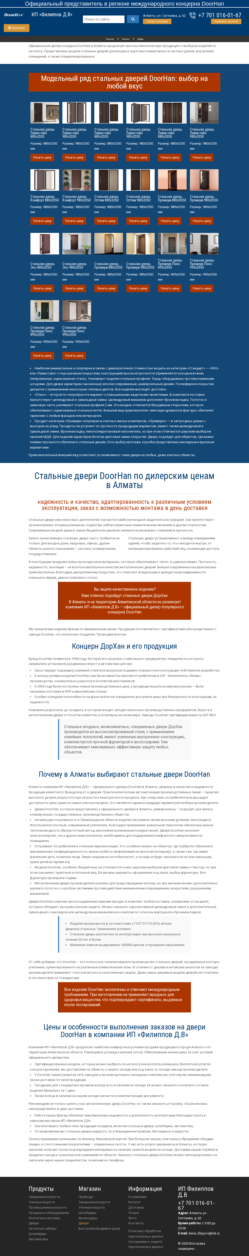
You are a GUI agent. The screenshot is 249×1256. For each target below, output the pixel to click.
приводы (86, 1197)
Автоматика (38, 1239)
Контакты (136, 1223)
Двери (34, 1223)
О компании (137, 1197)
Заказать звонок (226, 21)
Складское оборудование (49, 1213)
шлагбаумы (87, 1213)
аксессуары (88, 1218)
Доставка (136, 1207)
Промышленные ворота (48, 1207)
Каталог (16, 28)
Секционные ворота (44, 1197)
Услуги (133, 1213)
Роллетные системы (44, 1218)
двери (84, 1223)
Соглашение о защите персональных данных (145, 1244)
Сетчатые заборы (43, 1228)
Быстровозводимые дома (99, 1228)
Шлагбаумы (37, 1234)
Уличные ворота (42, 1202)
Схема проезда (157, 21)
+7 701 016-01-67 (219, 15)
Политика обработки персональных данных (145, 1233)
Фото (132, 1218)
